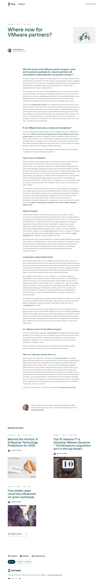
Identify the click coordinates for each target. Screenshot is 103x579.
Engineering (38, 556)
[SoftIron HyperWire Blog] (11, 4)
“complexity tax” (28, 305)
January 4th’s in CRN (39, 105)
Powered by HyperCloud (54, 575)
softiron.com (90, 4)
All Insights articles (17, 534)
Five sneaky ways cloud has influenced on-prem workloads (22, 494)
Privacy (43, 575)
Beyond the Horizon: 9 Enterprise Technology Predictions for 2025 (23, 442)
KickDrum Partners (37, 410)
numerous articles (61, 358)
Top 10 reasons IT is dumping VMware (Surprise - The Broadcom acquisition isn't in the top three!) (72, 444)
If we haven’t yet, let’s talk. (67, 387)
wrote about (52, 333)
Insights (21, 4)
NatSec (24, 556)
